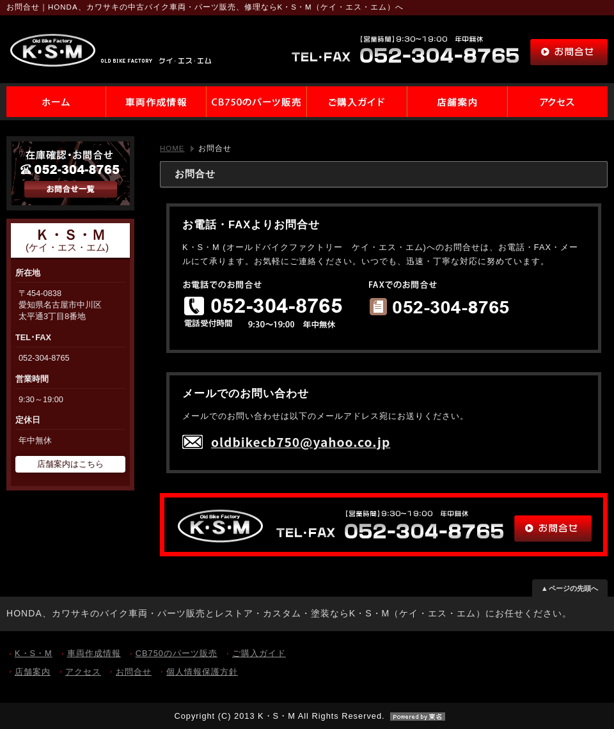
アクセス (83, 672)
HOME (172, 148)
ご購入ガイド (259, 653)
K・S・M (33, 653)
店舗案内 (33, 672)
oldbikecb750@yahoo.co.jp (300, 442)
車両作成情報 (94, 653)
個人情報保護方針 (202, 672)
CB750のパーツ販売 (176, 653)
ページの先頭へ (573, 588)
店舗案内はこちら (70, 464)
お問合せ (134, 672)
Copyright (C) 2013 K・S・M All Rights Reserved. (306, 716)
